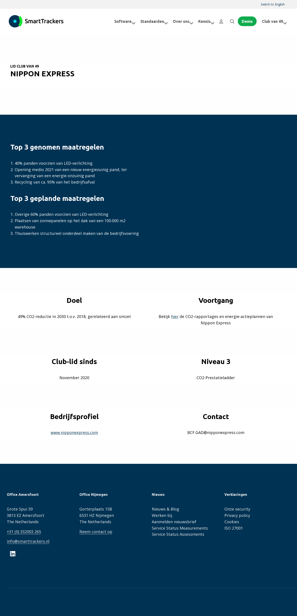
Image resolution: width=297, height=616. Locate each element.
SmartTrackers (36, 21)
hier (175, 316)
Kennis (203, 21)
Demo (247, 21)
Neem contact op (95, 531)
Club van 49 (274, 21)
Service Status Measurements (180, 528)
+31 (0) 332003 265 (24, 531)
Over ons (179, 21)
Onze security (237, 509)
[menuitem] (272, 4)
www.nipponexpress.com (74, 432)
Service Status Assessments (178, 534)
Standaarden (151, 21)
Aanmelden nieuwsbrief (174, 521)
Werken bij (162, 515)
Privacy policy (237, 515)
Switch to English (273, 4)
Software (121, 21)
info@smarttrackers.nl (28, 541)
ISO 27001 (233, 528)
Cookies (231, 521)
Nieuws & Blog (165, 509)
